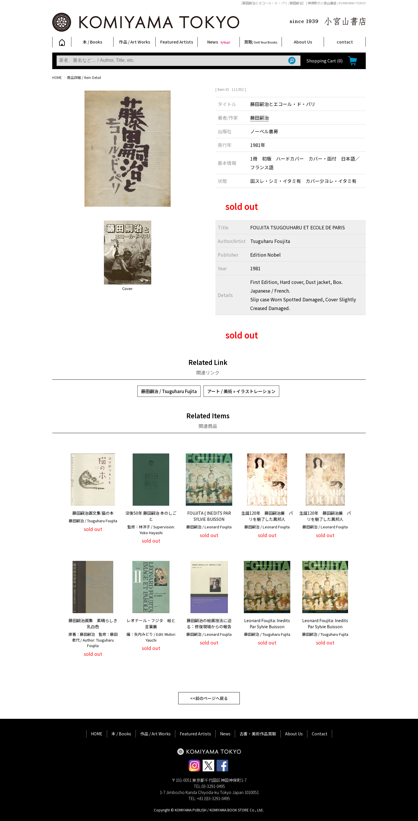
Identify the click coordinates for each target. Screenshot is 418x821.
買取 (261, 42)
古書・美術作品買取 (257, 734)
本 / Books (92, 42)
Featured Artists (176, 42)
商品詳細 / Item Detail (84, 77)
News (218, 42)
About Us (303, 42)
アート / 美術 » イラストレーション (241, 391)
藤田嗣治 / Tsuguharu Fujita (169, 391)
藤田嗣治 (259, 117)
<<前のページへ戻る (209, 698)
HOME (57, 77)
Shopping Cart (324, 60)
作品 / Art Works (134, 42)
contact (345, 42)
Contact (319, 734)
